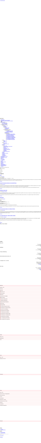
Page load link (1, 435)
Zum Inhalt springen (2, 0)
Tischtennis (3, 184)
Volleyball (3, 210)
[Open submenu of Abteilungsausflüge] (9, 133)
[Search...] (5, 434)
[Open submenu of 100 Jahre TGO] (4, 159)
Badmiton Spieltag (4, 191)
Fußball (3, 176)
